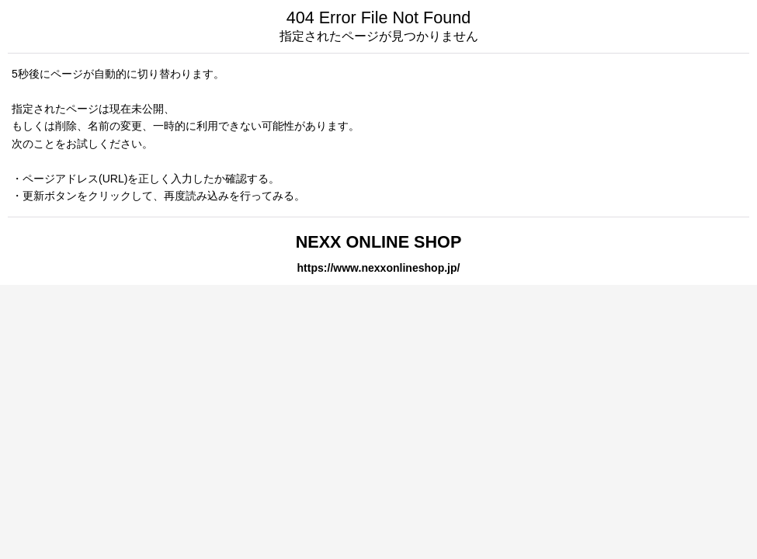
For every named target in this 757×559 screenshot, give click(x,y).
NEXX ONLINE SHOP (379, 242)
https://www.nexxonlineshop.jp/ (378, 268)
